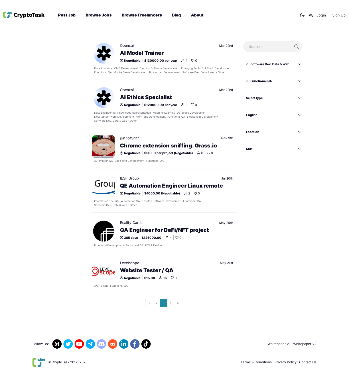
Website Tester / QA (146, 270)
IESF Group (129, 178)
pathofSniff (129, 138)
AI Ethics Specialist (146, 97)
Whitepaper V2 (305, 344)
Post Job (67, 15)
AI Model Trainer (142, 53)
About (197, 15)
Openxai (127, 45)
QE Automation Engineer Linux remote (171, 186)
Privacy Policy (285, 362)
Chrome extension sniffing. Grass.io (168, 146)
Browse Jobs (99, 15)
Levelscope (129, 263)
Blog (176, 15)
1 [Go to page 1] (163, 303)
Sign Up (339, 15)
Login (321, 15)
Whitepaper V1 (279, 344)
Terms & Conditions (256, 362)
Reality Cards (131, 222)
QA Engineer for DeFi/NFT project (164, 230)
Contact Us (308, 362)
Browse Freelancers (142, 15)
